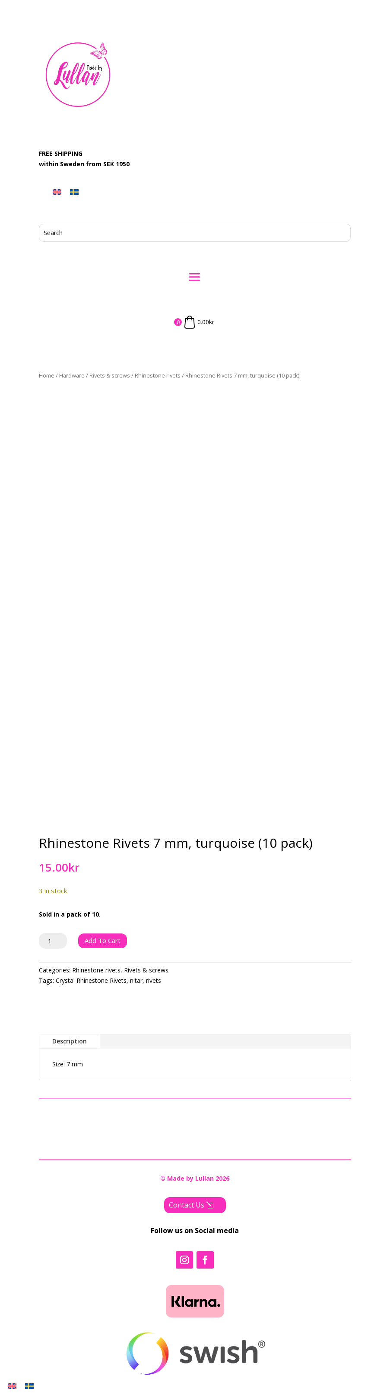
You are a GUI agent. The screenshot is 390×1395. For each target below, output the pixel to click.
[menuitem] (57, 191)
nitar (136, 980)
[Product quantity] (53, 941)
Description (69, 1041)
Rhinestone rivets (158, 375)
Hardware (72, 375)
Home (46, 375)
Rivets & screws (109, 375)
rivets (153, 980)
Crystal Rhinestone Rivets (91, 980)
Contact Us (186, 1205)
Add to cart (102, 940)
